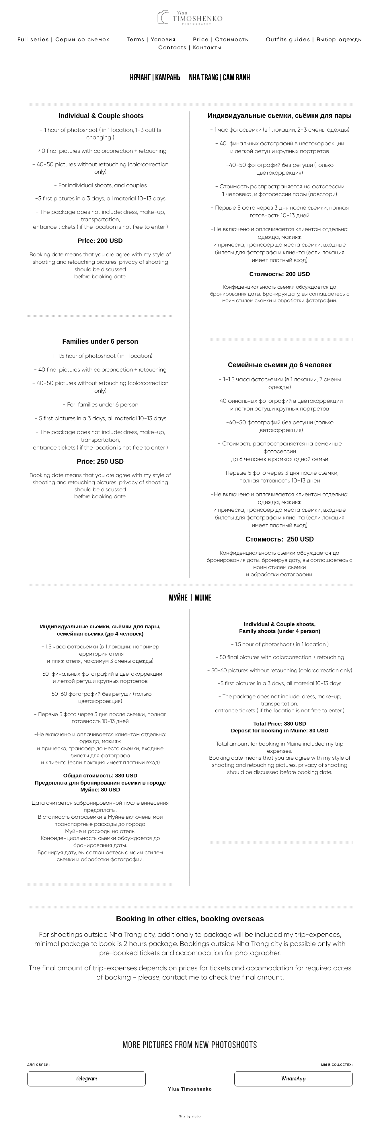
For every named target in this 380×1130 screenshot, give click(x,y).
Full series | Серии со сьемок (121, 61)
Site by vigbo (190, 1116)
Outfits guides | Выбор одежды (149, 69)
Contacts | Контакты (247, 69)
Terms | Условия (208, 61)
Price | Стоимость (277, 61)
